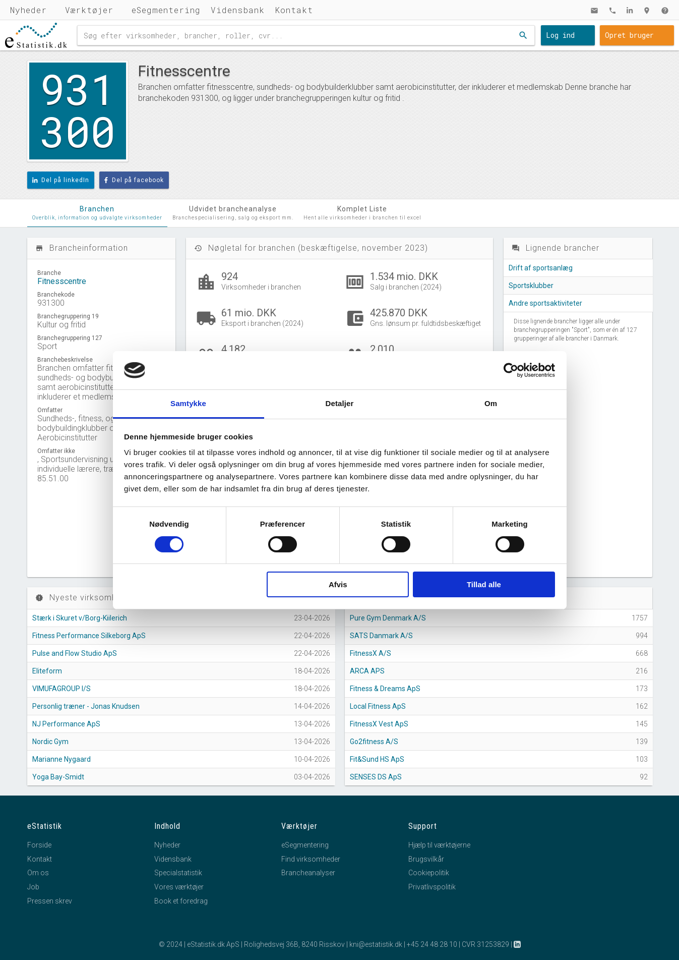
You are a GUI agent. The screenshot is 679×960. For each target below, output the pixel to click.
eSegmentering (166, 10)
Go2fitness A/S (374, 741)
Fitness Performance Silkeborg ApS (89, 635)
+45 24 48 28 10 (432, 944)
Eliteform (47, 670)
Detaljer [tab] (340, 403)
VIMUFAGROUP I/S (61, 688)
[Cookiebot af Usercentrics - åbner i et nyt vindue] (511, 370)
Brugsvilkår (426, 859)
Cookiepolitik (428, 873)
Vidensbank (238, 10)
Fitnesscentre (61, 281)
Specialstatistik (178, 873)
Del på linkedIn (61, 180)
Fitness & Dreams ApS (385, 688)
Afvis (338, 584)
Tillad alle (484, 584)
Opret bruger (629, 35)
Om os (38, 873)
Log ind (560, 35)
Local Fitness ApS (378, 706)
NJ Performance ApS (66, 723)
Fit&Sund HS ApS (377, 759)
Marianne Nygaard (61, 759)
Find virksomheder (310, 859)
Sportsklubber (531, 285)
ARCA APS (367, 670)
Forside (39, 845)
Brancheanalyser (308, 873)
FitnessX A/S (370, 653)
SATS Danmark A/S (381, 635)
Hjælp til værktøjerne (439, 845)
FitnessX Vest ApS (379, 723)
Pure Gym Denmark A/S (388, 618)
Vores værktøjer (179, 887)
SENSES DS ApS (376, 776)
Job (33, 887)
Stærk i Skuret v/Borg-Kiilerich (79, 618)
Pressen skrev (49, 901)
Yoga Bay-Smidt (58, 776)
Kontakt (294, 10)
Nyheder (28, 10)
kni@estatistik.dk (375, 944)
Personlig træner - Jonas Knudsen (86, 706)
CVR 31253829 (485, 944)
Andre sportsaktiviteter (545, 303)
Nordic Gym (50, 741)
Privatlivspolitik (432, 887)
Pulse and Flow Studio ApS (74, 653)
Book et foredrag (181, 901)
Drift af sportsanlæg (541, 267)
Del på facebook (134, 180)
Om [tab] (490, 403)
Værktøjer (89, 10)
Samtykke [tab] (188, 403)
